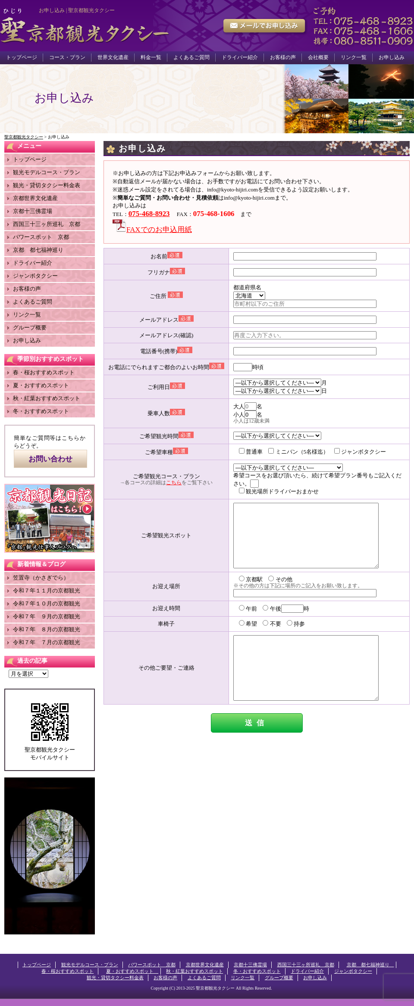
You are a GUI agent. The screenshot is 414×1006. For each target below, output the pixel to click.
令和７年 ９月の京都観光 (46, 616)
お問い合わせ (50, 459)
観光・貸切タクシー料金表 (46, 185)
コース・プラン (67, 57)
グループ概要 (30, 327)
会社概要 (318, 57)
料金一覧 (151, 57)
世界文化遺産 (113, 57)
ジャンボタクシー (35, 276)
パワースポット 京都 (41, 237)
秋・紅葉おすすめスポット (46, 398)
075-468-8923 (149, 214)
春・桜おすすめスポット (44, 372)
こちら (174, 483)
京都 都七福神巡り (41, 250)
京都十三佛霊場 (32, 211)
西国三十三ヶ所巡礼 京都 (46, 224)
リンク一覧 (354, 57)
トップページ (21, 57)
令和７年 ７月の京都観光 (46, 642)
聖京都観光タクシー (215, 988)
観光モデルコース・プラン (46, 172)
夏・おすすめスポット (44, 385)
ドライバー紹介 (240, 57)
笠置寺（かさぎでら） (41, 577)
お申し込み (392, 57)
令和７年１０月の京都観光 (46, 603)
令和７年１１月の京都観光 (46, 590)
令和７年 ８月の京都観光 (46, 629)
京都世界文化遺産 (35, 198)
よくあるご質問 (191, 57)
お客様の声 (283, 57)
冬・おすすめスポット (41, 411)
